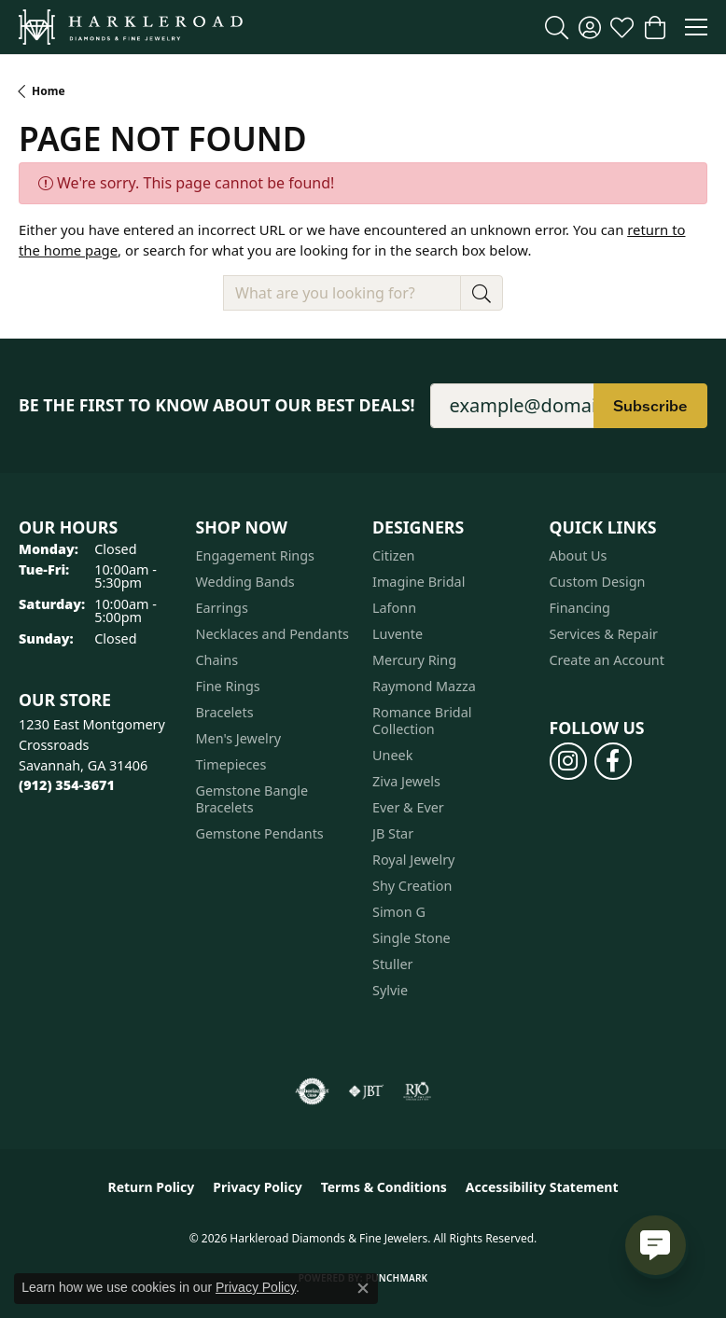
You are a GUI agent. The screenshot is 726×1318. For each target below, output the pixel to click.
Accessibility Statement (542, 1187)
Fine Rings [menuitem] (228, 686)
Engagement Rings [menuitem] (255, 555)
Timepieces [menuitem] (231, 764)
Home (48, 91)
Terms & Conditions (384, 1187)
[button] (556, 27)
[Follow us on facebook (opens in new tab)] (613, 761)
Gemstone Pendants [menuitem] (260, 833)
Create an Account (607, 660)
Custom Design (598, 581)
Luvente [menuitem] (397, 634)
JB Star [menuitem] (392, 833)
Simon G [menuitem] (399, 912)
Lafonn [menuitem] (394, 608)
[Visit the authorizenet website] (312, 1091)
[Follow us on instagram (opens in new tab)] (568, 761)
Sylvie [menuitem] (390, 990)
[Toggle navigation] (696, 27)
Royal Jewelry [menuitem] (413, 859)
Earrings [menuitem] (222, 608)
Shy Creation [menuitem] (412, 886)
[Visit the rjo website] (417, 1091)
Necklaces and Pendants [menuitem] (272, 634)
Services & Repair (604, 634)
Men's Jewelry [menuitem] (239, 738)
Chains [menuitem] (217, 660)
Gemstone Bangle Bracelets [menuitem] (252, 799)
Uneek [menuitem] (392, 755)
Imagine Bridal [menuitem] (418, 581)
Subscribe (650, 405)
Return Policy (151, 1187)
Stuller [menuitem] (392, 964)
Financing (580, 608)
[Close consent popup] (363, 1288)
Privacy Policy (257, 1187)
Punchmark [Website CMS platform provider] (397, 1277)
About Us (578, 555)
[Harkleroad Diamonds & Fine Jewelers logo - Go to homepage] (130, 27)
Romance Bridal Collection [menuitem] (422, 720)
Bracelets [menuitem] (225, 712)
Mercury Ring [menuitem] (414, 660)
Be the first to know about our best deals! (217, 405)
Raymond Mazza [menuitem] (424, 686)
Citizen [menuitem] (393, 555)
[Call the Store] (67, 785)
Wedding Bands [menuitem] (245, 581)
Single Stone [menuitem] (411, 938)
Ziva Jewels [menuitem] (406, 781)
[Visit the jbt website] (366, 1091)
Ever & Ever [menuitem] (408, 807)
